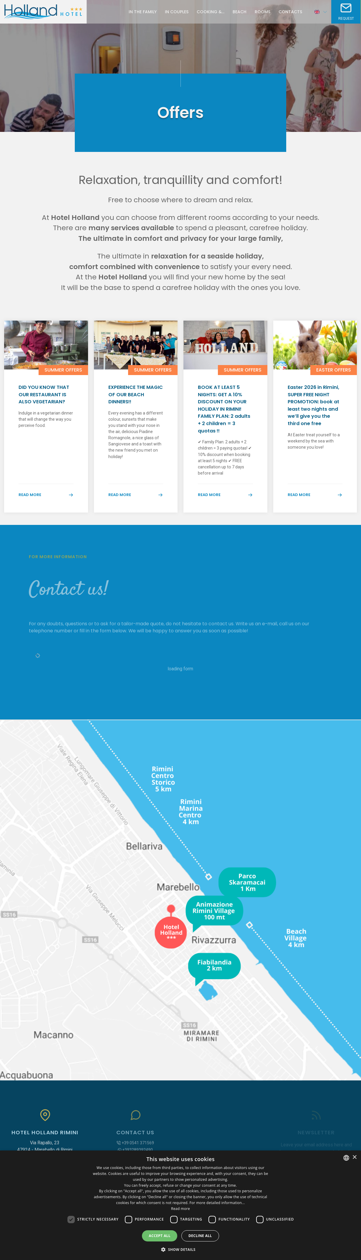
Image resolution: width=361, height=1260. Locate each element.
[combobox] (346, 1158)
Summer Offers (63, 370)
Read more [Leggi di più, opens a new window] (180, 1208)
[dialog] (180, 1205)
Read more (46, 505)
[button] (180, 1249)
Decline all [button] (200, 1235)
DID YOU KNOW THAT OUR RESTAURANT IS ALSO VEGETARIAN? (45, 400)
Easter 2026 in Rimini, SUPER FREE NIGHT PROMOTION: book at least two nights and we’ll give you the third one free (314, 412)
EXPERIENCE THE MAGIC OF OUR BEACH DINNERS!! (131, 396)
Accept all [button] (159, 1235)
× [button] (354, 1157)
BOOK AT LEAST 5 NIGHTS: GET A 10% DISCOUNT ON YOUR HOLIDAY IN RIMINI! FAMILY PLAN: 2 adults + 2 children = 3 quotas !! (225, 412)
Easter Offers (333, 370)
